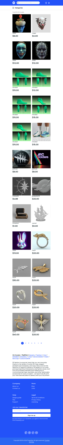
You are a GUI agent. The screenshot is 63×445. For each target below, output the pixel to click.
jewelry (32, 355)
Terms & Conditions (38, 398)
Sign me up (31, 415)
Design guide (16, 398)
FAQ (13, 400)
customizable (25, 358)
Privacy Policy (36, 400)
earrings (15, 358)
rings (30, 357)
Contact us (16, 388)
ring (44, 355)
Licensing (35, 402)
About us (15, 386)
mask (46, 357)
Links (33, 388)
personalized (38, 357)
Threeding (13, 2)
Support (15, 402)
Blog (33, 386)
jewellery (23, 357)
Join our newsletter (20, 407)
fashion (39, 355)
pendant (15, 357)
